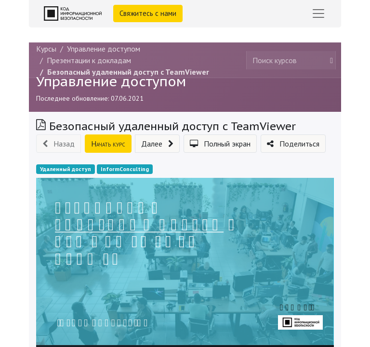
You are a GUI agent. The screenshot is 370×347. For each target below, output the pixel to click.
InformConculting (125, 169)
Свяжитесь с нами (147, 13)
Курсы (46, 48)
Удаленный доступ (65, 169)
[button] (58, 143)
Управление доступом (111, 81)
